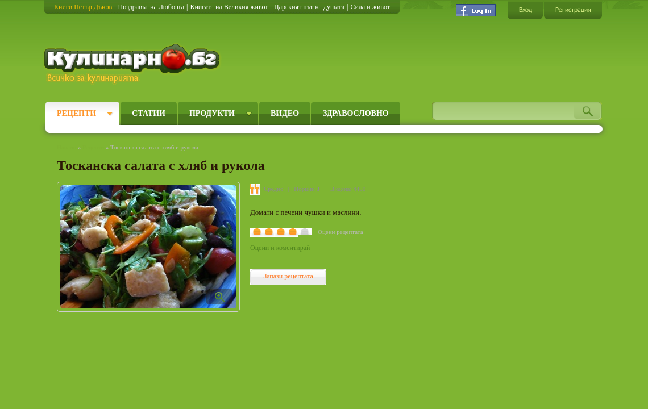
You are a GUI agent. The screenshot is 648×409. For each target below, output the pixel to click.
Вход (525, 10)
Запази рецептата (288, 276)
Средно (274, 188)
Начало (66, 147)
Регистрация (573, 10)
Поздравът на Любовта (151, 7)
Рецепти (76, 113)
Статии (148, 113)
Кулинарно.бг (133, 63)
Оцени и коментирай (280, 248)
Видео (285, 113)
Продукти (212, 113)
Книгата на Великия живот (229, 7)
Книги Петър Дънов (83, 7)
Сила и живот (370, 7)
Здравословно (356, 113)
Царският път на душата (309, 7)
